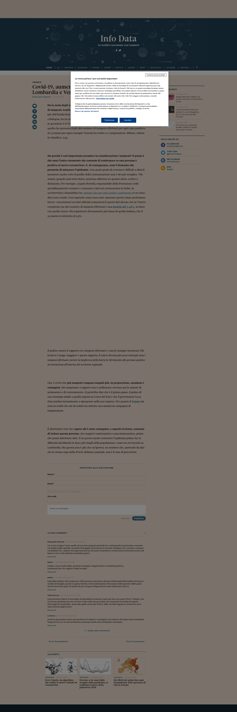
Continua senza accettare (156, 75)
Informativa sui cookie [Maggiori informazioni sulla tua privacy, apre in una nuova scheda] (105, 98)
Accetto (127, 120)
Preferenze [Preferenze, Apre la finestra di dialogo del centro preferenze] (109, 120)
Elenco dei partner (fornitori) (87, 111)
